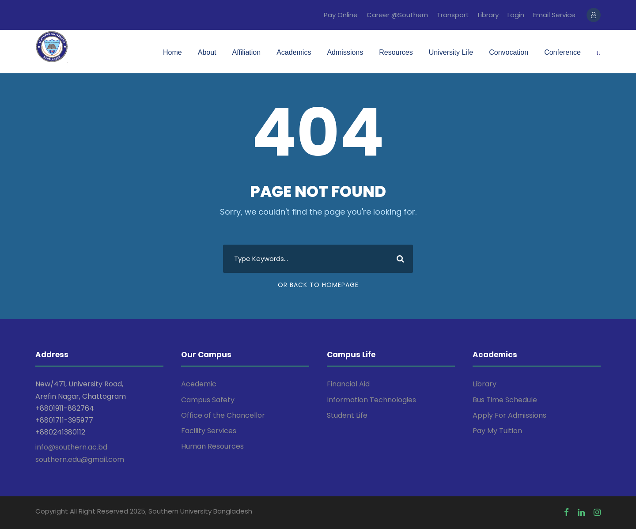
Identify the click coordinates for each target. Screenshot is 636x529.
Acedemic (198, 384)
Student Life (347, 415)
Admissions (345, 52)
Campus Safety (208, 400)
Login (515, 14)
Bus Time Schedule (505, 400)
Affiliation (246, 52)
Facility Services (208, 431)
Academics (293, 52)
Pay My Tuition (497, 431)
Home (172, 52)
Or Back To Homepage (318, 284)
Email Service (554, 14)
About (207, 52)
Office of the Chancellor (223, 415)
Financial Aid (348, 384)
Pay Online (341, 14)
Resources (396, 52)
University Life (451, 52)
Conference (562, 52)
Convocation (508, 52)
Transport (453, 14)
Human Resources (212, 446)
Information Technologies (371, 400)
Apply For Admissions (509, 415)
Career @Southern (397, 14)
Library (488, 14)
